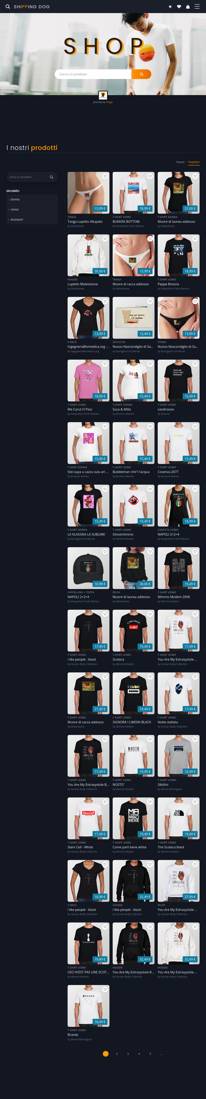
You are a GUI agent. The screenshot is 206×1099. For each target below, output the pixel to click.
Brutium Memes (125, 414)
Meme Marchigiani (171, 789)
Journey (97, 102)
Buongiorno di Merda (128, 351)
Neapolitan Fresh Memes (130, 226)
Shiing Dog (32, 7)
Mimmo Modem (125, 539)
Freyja (109, 102)
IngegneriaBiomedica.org (85, 351)
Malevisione (77, 226)
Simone (165, 414)
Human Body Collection (84, 664)
